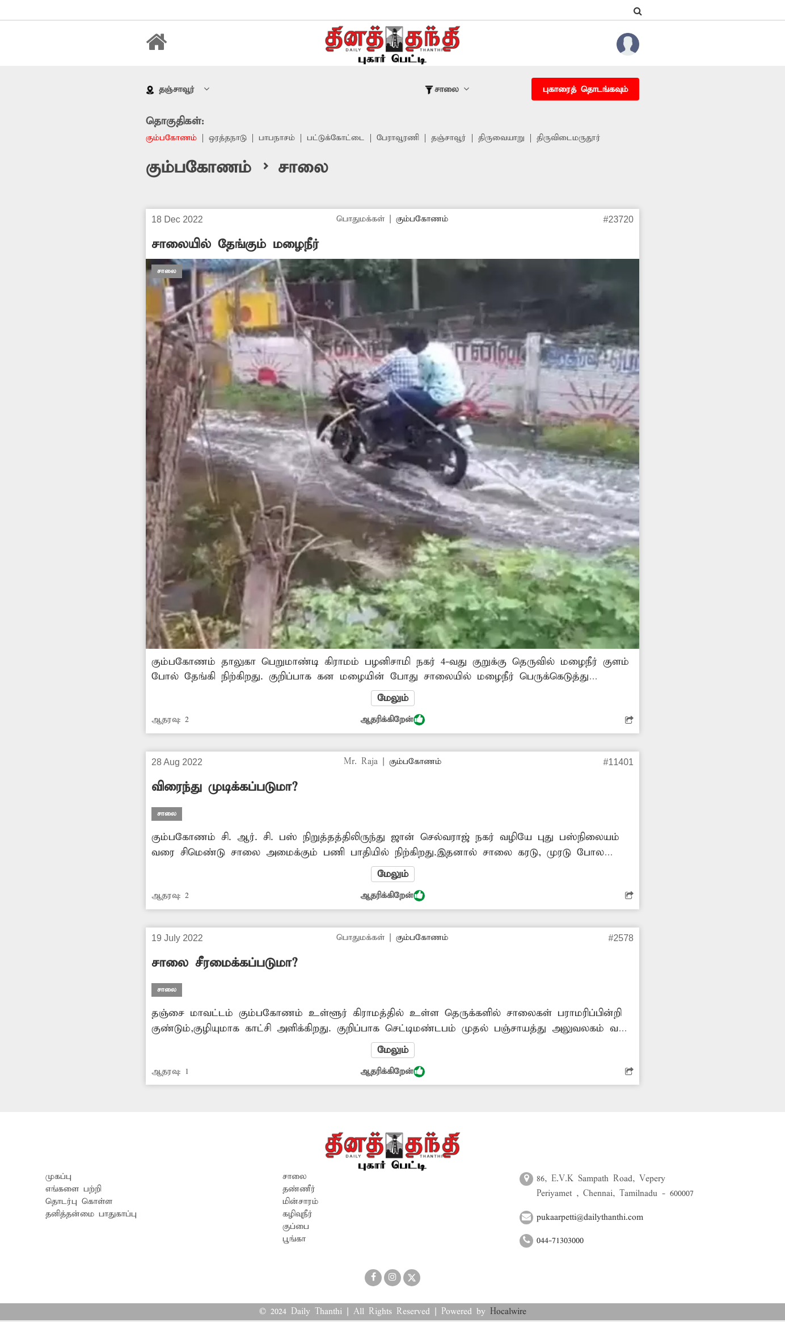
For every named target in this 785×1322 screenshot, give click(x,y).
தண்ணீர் (298, 1190)
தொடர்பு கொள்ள (78, 1203)
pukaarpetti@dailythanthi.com (590, 1219)
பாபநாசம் (278, 138)
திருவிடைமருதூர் (574, 138)
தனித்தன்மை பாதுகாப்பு (91, 1215)
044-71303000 (560, 1242)
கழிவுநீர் (297, 1215)
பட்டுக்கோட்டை (338, 138)
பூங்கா (294, 1240)
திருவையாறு (506, 138)
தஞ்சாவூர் (453, 138)
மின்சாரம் (300, 1203)
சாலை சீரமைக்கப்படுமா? (224, 964)
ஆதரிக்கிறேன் (392, 721)
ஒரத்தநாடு (229, 138)
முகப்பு (58, 1178)
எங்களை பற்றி (73, 1190)
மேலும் (392, 699)
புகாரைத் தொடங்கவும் (585, 90)
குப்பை (295, 1228)
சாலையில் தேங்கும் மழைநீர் (235, 245)
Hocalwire (508, 1313)
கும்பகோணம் (172, 138)
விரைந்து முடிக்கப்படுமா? (224, 788)
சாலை (294, 1178)
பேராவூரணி (401, 138)
